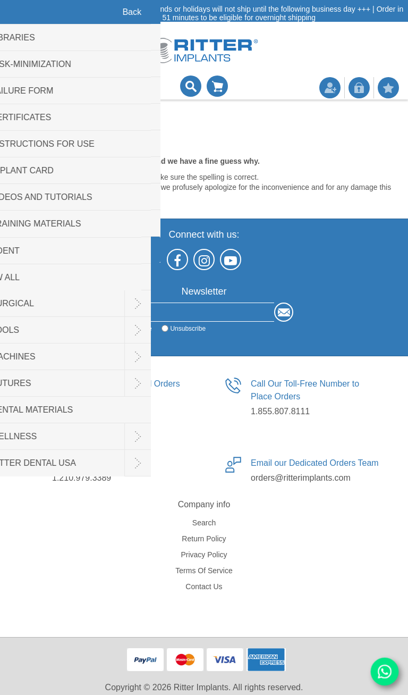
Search (204, 522)
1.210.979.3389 (81, 477)
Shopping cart (217, 86)
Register (330, 87)
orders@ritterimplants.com (301, 477)
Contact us (203, 586)
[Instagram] (204, 259)
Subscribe (137, 328)
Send (283, 312)
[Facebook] (177, 259)
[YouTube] (230, 259)
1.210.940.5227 (81, 411)
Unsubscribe (188, 328)
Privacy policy (204, 554)
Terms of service (203, 570)
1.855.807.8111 (280, 411)
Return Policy (204, 538)
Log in (359, 87)
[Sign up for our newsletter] (194, 312)
